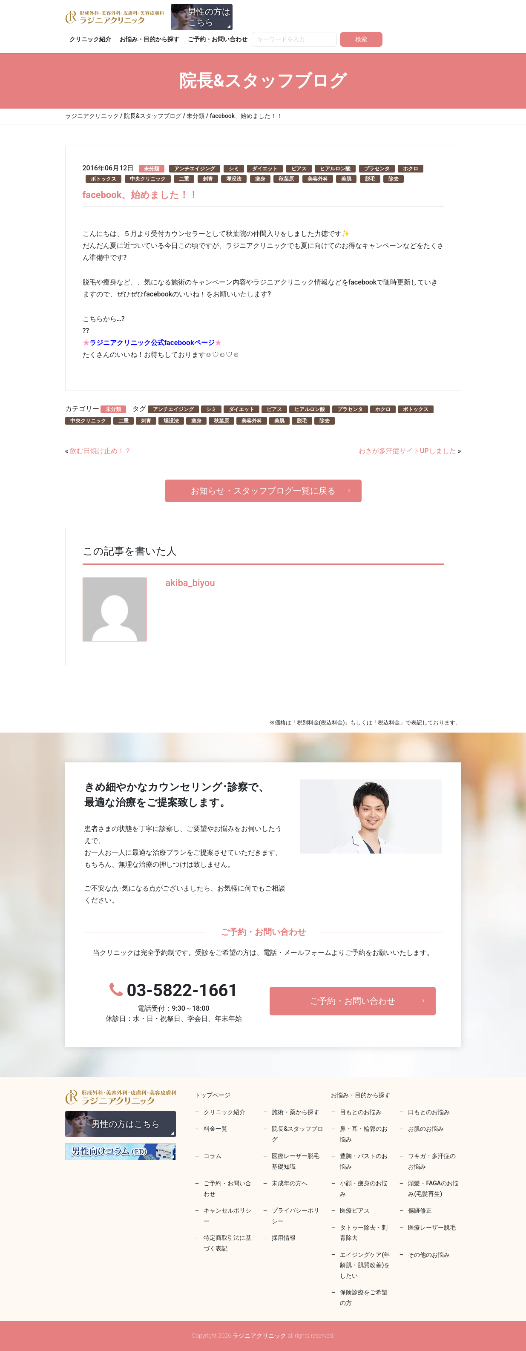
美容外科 (318, 179)
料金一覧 (215, 1128)
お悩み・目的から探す (149, 39)
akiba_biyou (190, 583)
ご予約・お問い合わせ (217, 39)
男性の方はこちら (209, 16)
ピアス (299, 169)
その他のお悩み (429, 1254)
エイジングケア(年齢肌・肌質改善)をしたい (365, 1265)
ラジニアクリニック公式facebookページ (152, 342)
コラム (212, 1156)
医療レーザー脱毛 (432, 1227)
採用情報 (284, 1237)
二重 (184, 179)
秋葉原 (286, 179)
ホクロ (410, 169)
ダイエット (265, 169)
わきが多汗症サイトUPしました (407, 451)
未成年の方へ (290, 1183)
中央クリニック (148, 179)
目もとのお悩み (361, 1112)
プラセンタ (377, 169)
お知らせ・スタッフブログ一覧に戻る (263, 491)
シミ (234, 169)
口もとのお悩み (429, 1112)
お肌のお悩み (426, 1128)
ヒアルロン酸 (335, 169)
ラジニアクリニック (114, 16)
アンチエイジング (194, 169)
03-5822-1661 (174, 1002)
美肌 (346, 179)
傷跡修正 (420, 1210)
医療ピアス (355, 1210)
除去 (393, 179)
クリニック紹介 (90, 39)
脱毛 (370, 179)
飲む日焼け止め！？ (100, 451)
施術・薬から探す (295, 1112)
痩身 (260, 179)
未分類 (151, 169)
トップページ (212, 1095)
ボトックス (103, 179)
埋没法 (233, 179)
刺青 (208, 179)
